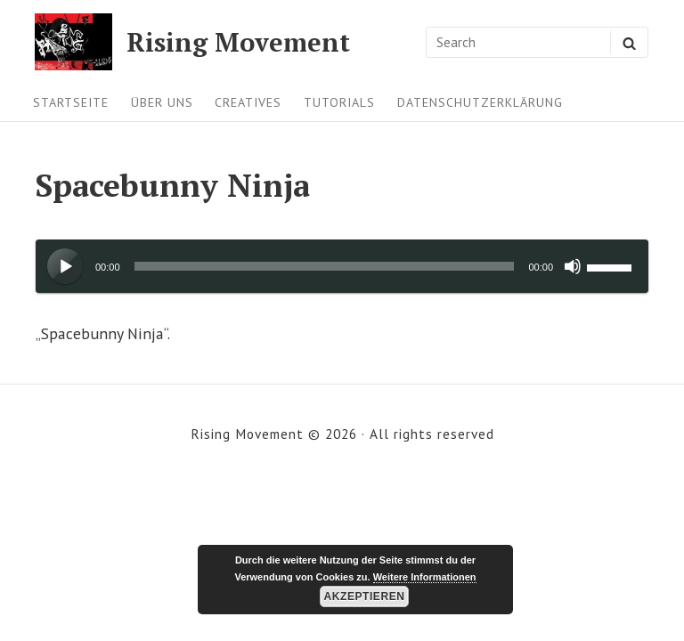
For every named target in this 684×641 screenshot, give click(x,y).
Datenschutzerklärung (480, 102)
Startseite (71, 102)
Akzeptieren (364, 596)
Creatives (248, 102)
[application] (342, 266)
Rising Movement (238, 42)
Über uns (162, 102)
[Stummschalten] (573, 266)
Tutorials (339, 102)
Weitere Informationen (424, 577)
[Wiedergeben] (66, 267)
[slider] (324, 266)
